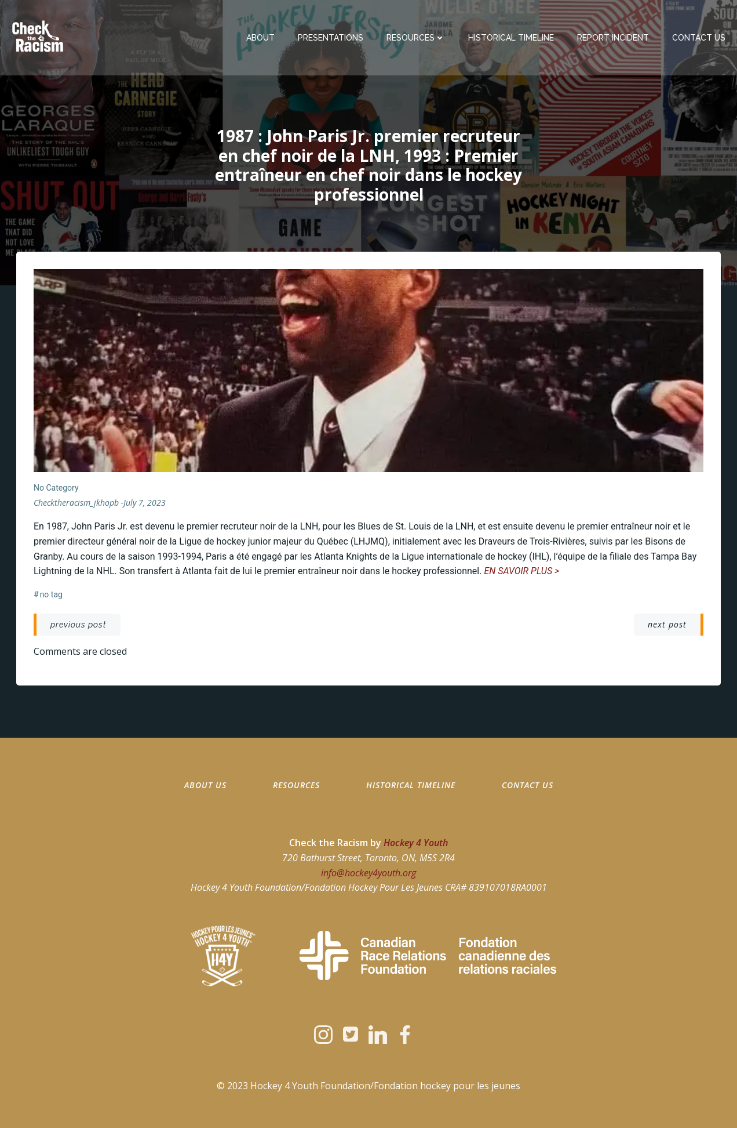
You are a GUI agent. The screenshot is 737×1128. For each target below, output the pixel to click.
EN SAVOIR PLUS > (521, 570)
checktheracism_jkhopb (76, 502)
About (260, 37)
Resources (415, 37)
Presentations (330, 37)
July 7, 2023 (144, 502)
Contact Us (698, 37)
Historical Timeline (511, 37)
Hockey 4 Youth (416, 842)
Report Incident (613, 37)
